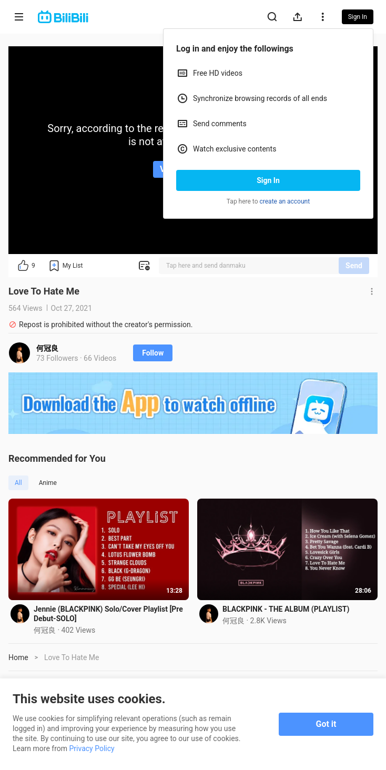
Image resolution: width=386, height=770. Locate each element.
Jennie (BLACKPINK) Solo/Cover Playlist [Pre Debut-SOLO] (108, 614)
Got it (326, 724)
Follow (153, 353)
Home (18, 657)
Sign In (268, 180)
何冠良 (47, 348)
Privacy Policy (92, 748)
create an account (285, 201)
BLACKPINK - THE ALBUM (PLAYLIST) (285, 609)
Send (354, 265)
